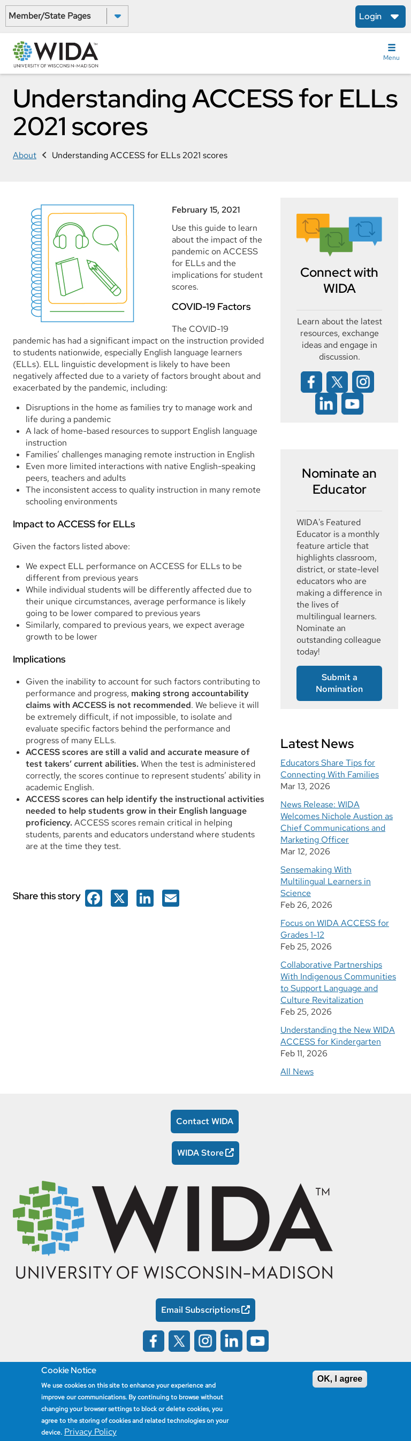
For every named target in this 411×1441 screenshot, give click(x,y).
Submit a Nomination (339, 683)
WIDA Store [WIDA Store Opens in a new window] (200, 1152)
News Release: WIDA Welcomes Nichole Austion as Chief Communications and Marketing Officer (336, 822)
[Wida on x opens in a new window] (337, 381)
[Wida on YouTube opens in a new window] (352, 403)
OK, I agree (339, 1378)
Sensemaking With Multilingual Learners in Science (325, 881)
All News (297, 1071)
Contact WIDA (204, 1121)
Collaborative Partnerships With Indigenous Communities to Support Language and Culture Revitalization (338, 982)
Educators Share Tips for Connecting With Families (329, 768)
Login (370, 16)
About (24, 155)
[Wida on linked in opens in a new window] (326, 403)
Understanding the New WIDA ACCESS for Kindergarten (337, 1035)
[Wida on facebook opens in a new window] (93, 897)
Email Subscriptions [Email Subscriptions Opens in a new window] (200, 1309)
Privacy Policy (90, 1431)
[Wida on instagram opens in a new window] (363, 381)
